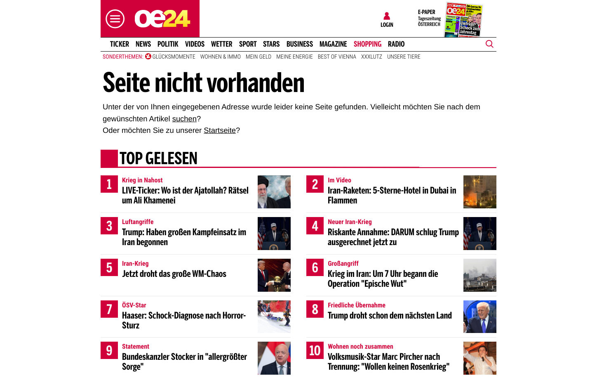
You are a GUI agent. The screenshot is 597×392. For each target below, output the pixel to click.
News (143, 44)
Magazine (333, 44)
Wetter (222, 44)
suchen (184, 118)
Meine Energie (294, 57)
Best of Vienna (337, 57)
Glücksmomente (174, 57)
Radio (396, 44)
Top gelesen (158, 159)
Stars (271, 44)
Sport (248, 44)
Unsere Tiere (404, 57)
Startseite (220, 130)
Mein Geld (258, 57)
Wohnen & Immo (220, 57)
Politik (168, 44)
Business (300, 44)
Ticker (119, 44)
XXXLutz (371, 57)
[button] (113, 18)
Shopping (367, 44)
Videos (194, 44)
